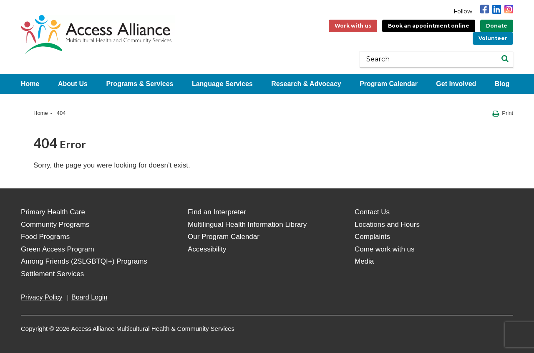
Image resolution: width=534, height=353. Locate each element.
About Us (73, 83)
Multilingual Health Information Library (247, 225)
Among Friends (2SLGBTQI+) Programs (84, 261)
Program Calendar (389, 83)
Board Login (89, 297)
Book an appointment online (428, 26)
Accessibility (207, 249)
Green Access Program (57, 249)
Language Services (222, 83)
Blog (502, 83)
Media (364, 261)
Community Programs (55, 225)
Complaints (372, 237)
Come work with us (385, 249)
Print (502, 113)
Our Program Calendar (223, 237)
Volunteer (493, 38)
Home (30, 83)
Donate (496, 26)
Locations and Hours (387, 225)
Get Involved (456, 83)
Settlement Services (52, 274)
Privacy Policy (42, 297)
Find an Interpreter (217, 212)
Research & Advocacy (306, 83)
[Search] (504, 59)
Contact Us (372, 212)
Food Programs (45, 237)
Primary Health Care (53, 212)
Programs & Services (139, 83)
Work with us (353, 26)
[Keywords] (436, 59)
